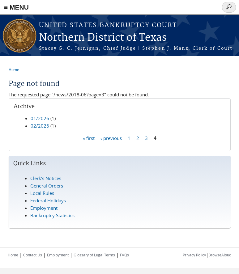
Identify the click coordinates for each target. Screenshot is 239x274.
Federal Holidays (48, 200)
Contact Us (32, 254)
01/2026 (40, 118)
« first (89, 138)
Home (14, 69)
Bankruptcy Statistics (52, 215)
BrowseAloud (219, 254)
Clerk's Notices (45, 178)
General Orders (46, 186)
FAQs (124, 254)
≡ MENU (16, 7)
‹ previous (111, 138)
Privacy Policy (194, 254)
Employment (44, 208)
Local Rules (42, 193)
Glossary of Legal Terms (94, 254)
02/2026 (40, 126)
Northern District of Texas (103, 38)
